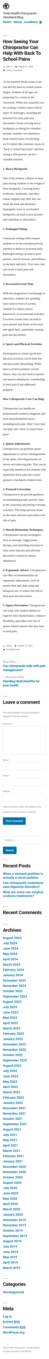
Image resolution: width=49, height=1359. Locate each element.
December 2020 (14, 1167)
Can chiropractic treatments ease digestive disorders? (23, 885)
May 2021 (10, 1140)
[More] (40, 22)
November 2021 (14, 1113)
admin (9, 66)
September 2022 (15, 1060)
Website (6, 791)
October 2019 (13, 1230)
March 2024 (11, 964)
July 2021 (10, 1135)
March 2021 (11, 1151)
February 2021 (13, 1156)
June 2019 (10, 1252)
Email (6, 775)
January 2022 (13, 1103)
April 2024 (10, 959)
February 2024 (13, 970)
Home (7, 22)
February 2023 (13, 1033)
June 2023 (10, 1012)
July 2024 (10, 943)
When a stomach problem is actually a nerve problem (23, 875)
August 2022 (12, 1066)
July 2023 (10, 1007)
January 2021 (13, 1161)
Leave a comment (14, 70)
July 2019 (10, 1246)
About (17, 22)
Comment (7, 724)
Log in (7, 1316)
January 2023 (13, 1039)
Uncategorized (12, 649)
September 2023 (15, 996)
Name (6, 760)
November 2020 (14, 1172)
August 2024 (12, 938)
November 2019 (14, 1225)
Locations (31, 22)
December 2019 (14, 1220)
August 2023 (12, 1002)
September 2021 (15, 1124)
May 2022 (10, 1081)
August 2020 (12, 1183)
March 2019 (11, 1268)
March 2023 (11, 1028)
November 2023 (14, 986)
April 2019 (10, 1262)
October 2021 (13, 1119)
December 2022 (14, 1044)
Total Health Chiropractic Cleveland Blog (20, 15)
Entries (11, 1322)
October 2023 (13, 991)
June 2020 (10, 1193)
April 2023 (10, 1023)
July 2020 (10, 1188)
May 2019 (10, 1257)
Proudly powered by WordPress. (17, 1351)
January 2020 (13, 1214)
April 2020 (10, 1204)
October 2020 (13, 1177)
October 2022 (13, 1055)
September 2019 (15, 1236)
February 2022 (13, 1097)
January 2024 (13, 975)
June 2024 (10, 948)
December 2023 (14, 980)
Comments (14, 1327)
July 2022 (10, 1071)
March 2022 (11, 1092)
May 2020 (10, 1199)
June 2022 (10, 1076)
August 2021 (12, 1129)
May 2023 (10, 1018)
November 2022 (14, 1050)
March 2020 (11, 1209)
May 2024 (10, 954)
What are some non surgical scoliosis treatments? (23, 894)
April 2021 (10, 1145)
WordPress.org (14, 1332)
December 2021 (14, 1108)
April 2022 (10, 1087)
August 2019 (12, 1241)
